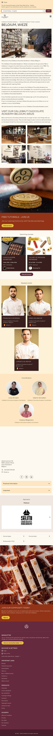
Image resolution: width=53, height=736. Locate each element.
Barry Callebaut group (7, 673)
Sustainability (5, 668)
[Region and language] (23, 10)
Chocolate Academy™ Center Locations (30, 22)
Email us (6, 472)
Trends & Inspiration (7, 666)
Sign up (5, 617)
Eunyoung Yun (36, 268)
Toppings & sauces (6, 703)
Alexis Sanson (10, 268)
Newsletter (4, 678)
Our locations (5, 723)
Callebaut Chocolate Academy (9, 22)
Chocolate (4, 688)
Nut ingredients (6, 693)
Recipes (4, 663)
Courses (4, 717)
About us (4, 671)
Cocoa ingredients (6, 690)
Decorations (5, 700)
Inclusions (4, 698)
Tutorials (4, 725)
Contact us (4, 676)
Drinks (3, 708)
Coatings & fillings (6, 695)
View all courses (26, 274)
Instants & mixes (6, 705)
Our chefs (4, 720)
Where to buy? (5, 681)
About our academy (7, 715)
